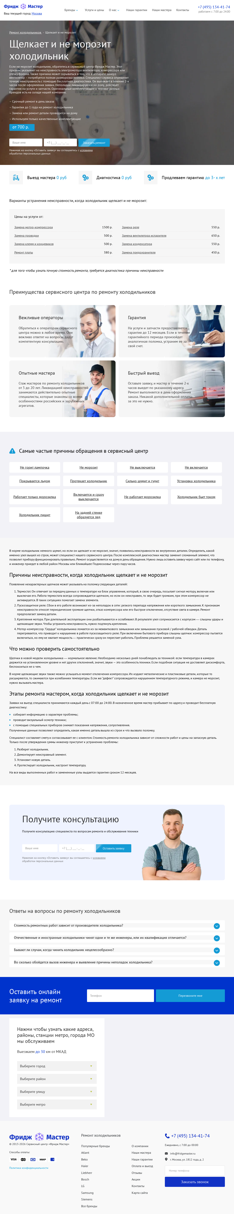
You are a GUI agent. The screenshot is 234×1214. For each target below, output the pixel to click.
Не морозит (89, 467)
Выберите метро (32, 1104)
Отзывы (137, 1173)
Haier (84, 1166)
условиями (86, 150)
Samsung (87, 1193)
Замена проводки (26, 235)
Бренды (69, 10)
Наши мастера (161, 10)
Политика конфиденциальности (28, 1168)
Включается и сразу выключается (88, 496)
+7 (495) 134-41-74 (190, 1136)
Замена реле (130, 227)
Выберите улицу (32, 1091)
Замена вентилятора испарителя (144, 235)
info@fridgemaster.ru (183, 1153)
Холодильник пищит (34, 515)
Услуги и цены (94, 10)
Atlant (85, 1153)
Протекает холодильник (88, 481)
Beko (84, 1159)
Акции (136, 1179)
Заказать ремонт (94, 143)
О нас (113, 10)
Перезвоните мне (190, 996)
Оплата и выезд (142, 1166)
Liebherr (86, 1173)
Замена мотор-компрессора (33, 227)
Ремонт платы (23, 252)
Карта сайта (140, 1193)
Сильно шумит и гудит (142, 481)
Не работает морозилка (142, 497)
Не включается (196, 467)
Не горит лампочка (34, 467)
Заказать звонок (195, 1181)
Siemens (86, 1199)
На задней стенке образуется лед (88, 514)
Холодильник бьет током (196, 497)
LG (82, 1186)
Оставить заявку (113, 848)
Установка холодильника (196, 481)
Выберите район (33, 1079)
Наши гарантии (136, 10)
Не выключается (142, 467)
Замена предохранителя (139, 252)
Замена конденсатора (137, 244)
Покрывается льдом (34, 481)
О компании (140, 1146)
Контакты (182, 10)
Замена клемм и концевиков (34, 244)
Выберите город (32, 1066)
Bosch (85, 1179)
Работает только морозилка (34, 497)
